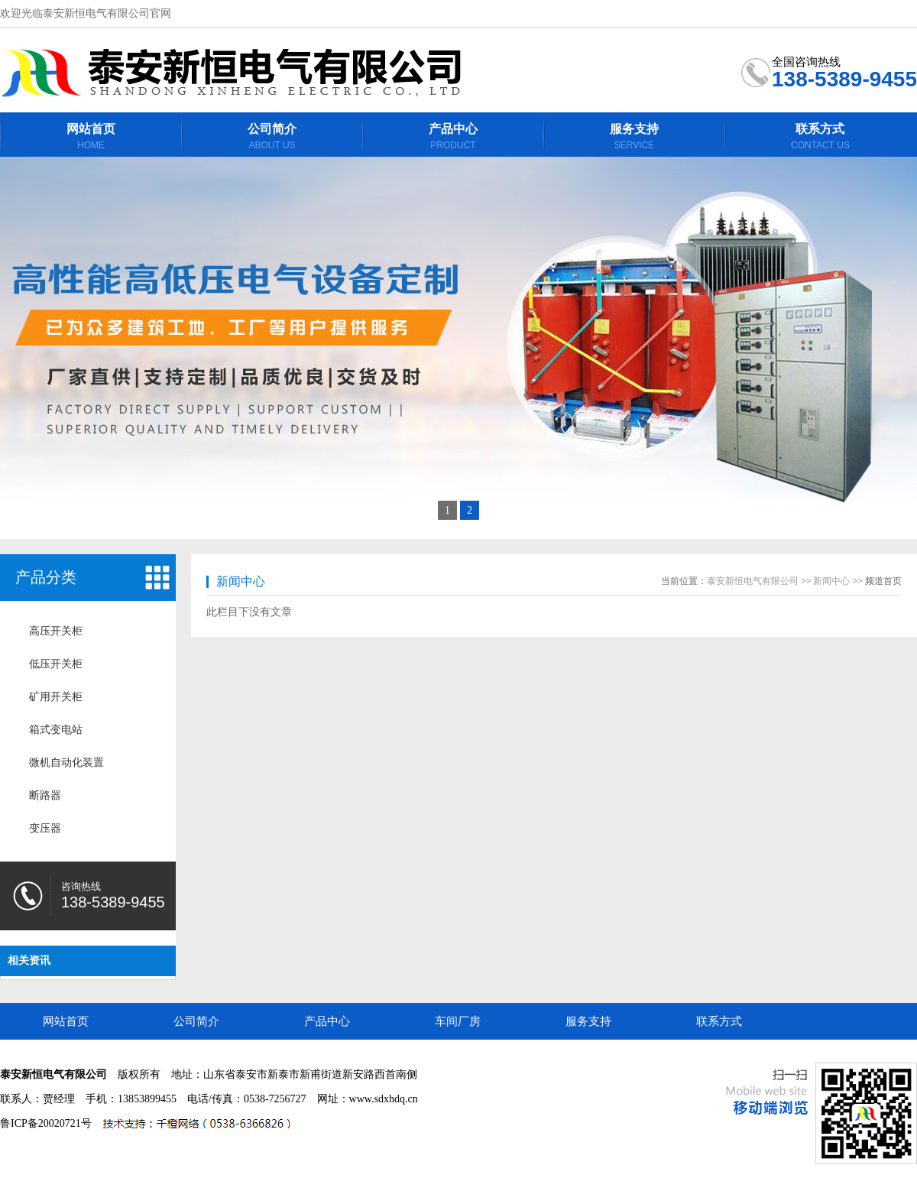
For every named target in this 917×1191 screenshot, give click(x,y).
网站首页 (66, 1021)
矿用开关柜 (56, 697)
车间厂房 (458, 1021)
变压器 (45, 828)
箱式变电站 (56, 729)
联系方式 (719, 1021)
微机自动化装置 (66, 762)
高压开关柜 (56, 631)
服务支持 (588, 1021)
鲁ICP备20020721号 (46, 1123)
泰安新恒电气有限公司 (753, 581)
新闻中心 (240, 581)
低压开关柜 (56, 664)
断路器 (45, 795)
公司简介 (196, 1021)
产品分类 (45, 577)
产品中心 (327, 1021)
